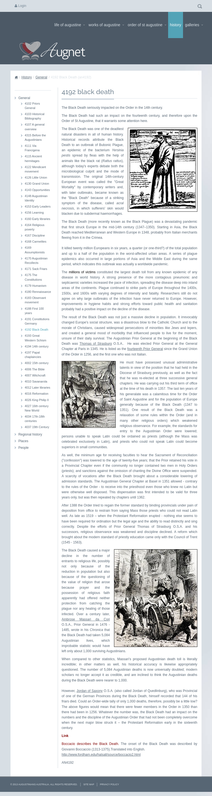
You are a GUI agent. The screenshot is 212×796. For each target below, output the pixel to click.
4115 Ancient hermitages (33, 158)
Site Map (88, 784)
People (23, 448)
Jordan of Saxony (89, 691)
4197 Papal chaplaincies (33, 355)
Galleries (194, 25)
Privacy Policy (109, 784)
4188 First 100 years (34, 311)
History (175, 25)
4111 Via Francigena (32, 148)
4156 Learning (34, 212)
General (41, 77)
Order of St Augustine (147, 25)
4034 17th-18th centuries (35, 419)
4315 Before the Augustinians (35, 137)
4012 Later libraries (37, 387)
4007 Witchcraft (35, 375)
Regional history (30, 434)
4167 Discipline (35, 235)
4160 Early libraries (37, 219)
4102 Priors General (32, 106)
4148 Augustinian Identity (36, 198)
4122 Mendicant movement (35, 169)
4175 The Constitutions (33, 277)
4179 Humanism (35, 285)
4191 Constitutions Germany (37, 321)
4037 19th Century (37, 427)
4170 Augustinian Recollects (36, 260)
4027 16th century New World (36, 408)
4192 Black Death (36, 329)
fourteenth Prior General (145, 349)
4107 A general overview (34, 127)
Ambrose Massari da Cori (86, 619)
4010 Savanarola (36, 381)
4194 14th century (36, 346)
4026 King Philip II (37, 400)
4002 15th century (36, 363)
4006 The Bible (34, 369)
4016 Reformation (36, 393)
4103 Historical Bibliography (34, 116)
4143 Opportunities (37, 190)
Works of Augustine (106, 25)
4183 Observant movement (35, 300)
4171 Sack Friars (36, 268)
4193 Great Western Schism (35, 338)
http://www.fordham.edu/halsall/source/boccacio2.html (101, 755)
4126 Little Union (36, 177)
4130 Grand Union (37, 183)
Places (23, 441)
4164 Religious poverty (34, 227)
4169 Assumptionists (35, 250)
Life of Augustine (69, 25)
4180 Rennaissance (38, 291)
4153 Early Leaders (38, 206)
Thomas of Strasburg (96, 344)
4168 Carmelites (35, 241)
